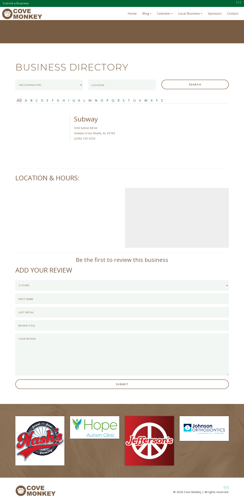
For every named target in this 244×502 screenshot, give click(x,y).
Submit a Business (16, 3)
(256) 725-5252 (85, 138)
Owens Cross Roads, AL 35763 (94, 133)
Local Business (190, 13)
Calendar (165, 13)
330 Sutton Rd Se (85, 128)
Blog (146, 13)
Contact (232, 13)
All (19, 100)
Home (132, 13)
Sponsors (215, 13)
